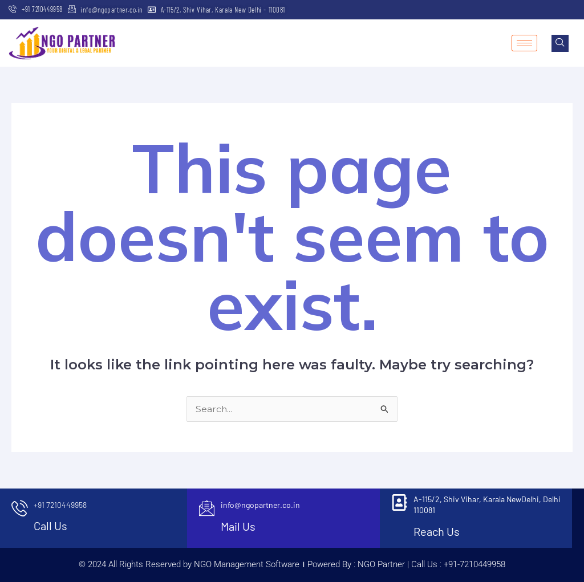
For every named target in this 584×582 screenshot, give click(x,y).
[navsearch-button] (560, 43)
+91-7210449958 (474, 564)
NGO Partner (380, 564)
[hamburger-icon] (524, 43)
